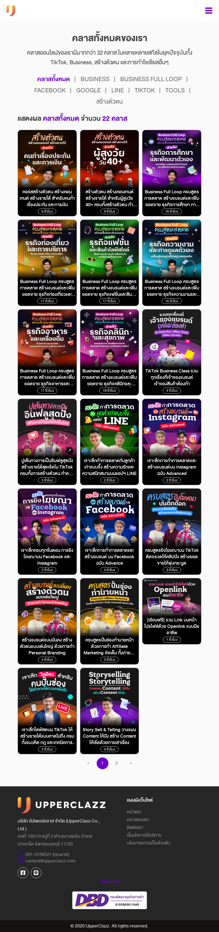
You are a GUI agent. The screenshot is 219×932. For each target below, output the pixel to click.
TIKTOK (145, 90)
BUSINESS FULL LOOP (151, 79)
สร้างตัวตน (109, 102)
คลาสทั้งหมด (53, 79)
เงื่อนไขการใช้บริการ (144, 835)
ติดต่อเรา (135, 827)
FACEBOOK (50, 90)
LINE (117, 90)
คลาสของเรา (138, 819)
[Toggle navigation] (209, 11)
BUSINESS (95, 79)
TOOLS (175, 90)
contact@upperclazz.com (46, 861)
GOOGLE (88, 90)
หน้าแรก (134, 812)
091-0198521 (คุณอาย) (43, 854)
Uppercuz (109, 881)
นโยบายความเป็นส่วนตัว (148, 843)
